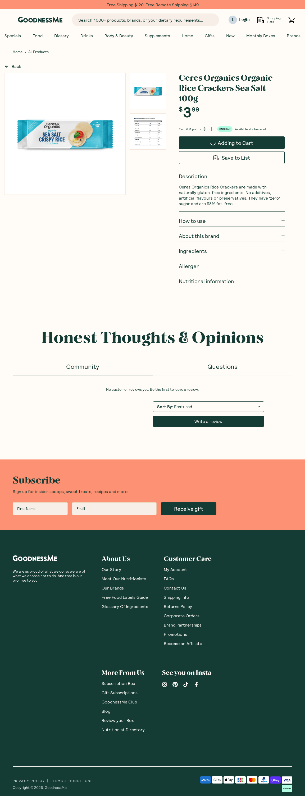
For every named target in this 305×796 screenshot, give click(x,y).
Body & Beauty (118, 36)
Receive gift (188, 508)
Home (187, 36)
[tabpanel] (152, 406)
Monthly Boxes (260, 36)
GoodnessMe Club (119, 701)
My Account (175, 569)
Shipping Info (176, 597)
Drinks (86, 36)
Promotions (175, 634)
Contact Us (175, 587)
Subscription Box (118, 683)
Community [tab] (82, 366)
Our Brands (113, 587)
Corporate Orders (181, 615)
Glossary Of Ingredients (125, 606)
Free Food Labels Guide (125, 597)
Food (38, 36)
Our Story (111, 569)
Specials (12, 36)
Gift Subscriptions (120, 692)
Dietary (61, 36)
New (230, 36)
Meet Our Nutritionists (124, 578)
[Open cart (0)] (291, 20)
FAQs (169, 578)
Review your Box (118, 720)
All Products (38, 52)
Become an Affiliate (183, 643)
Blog (106, 711)
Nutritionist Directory (123, 729)
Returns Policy (178, 606)
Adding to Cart (230, 144)
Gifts (210, 36)
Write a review (208, 421)
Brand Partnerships (183, 624)
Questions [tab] (222, 366)
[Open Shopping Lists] (260, 20)
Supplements (157, 36)
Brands (294, 36)
